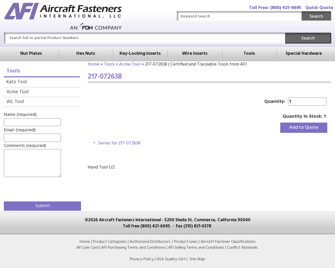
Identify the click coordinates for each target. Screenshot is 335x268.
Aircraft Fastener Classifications (228, 241)
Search (316, 16)
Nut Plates (31, 53)
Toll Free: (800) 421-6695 (275, 8)
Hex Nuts (85, 53)
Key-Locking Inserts (140, 53)
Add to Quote (303, 127)
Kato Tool (16, 82)
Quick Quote (319, 8)
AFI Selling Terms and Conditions (196, 247)
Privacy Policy (142, 259)
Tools (249, 53)
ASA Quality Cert (171, 259)
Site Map (197, 259)
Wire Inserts (194, 53)
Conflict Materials (242, 247)
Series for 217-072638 (119, 143)
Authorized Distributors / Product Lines (164, 241)
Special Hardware (304, 53)
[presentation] (34, 188)
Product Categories (110, 241)
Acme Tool (130, 64)
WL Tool (15, 102)
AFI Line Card (87, 247)
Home (93, 64)
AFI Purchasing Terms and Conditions (133, 247)
